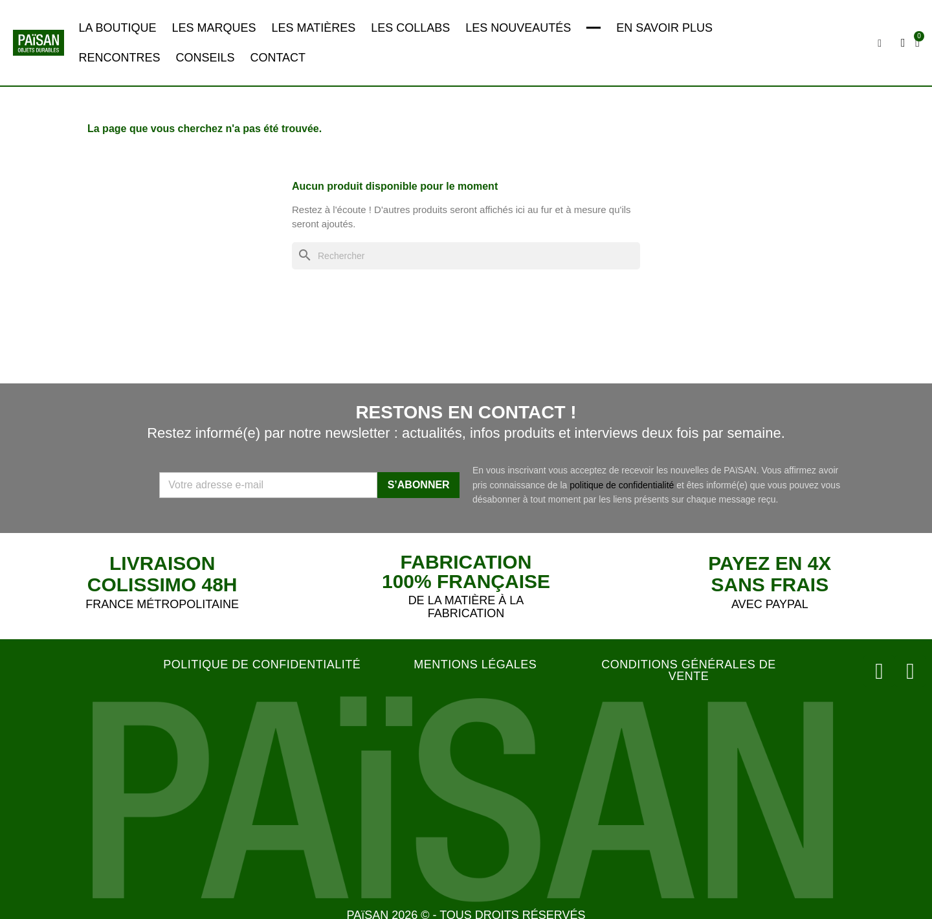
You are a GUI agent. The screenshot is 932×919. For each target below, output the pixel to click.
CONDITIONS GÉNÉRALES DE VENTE (688, 670)
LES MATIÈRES (313, 27)
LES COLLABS (410, 27)
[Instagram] (884, 669)
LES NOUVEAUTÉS (518, 27)
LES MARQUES (214, 27)
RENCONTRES (119, 57)
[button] (881, 43)
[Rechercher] (466, 256)
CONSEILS (204, 57)
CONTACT (277, 57)
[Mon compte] (905, 43)
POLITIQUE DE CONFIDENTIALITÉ (262, 664)
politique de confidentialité (622, 485)
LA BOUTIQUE (117, 27)
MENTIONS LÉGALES (475, 664)
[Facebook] (912, 669)
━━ (593, 27)
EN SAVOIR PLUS (664, 27)
